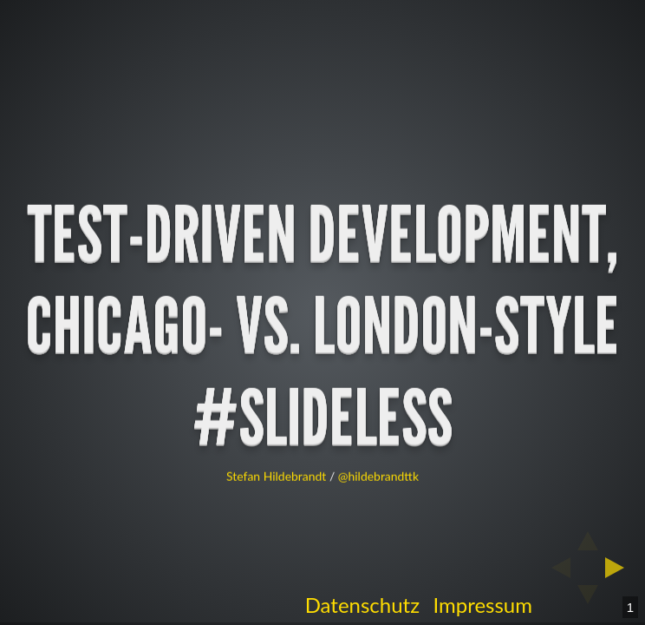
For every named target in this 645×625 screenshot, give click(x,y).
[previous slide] (555, 567)
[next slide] (620, 567)
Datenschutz (362, 604)
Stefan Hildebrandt (276, 476)
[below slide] (587, 600)
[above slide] (587, 535)
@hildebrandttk (378, 476)
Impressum (482, 604)
